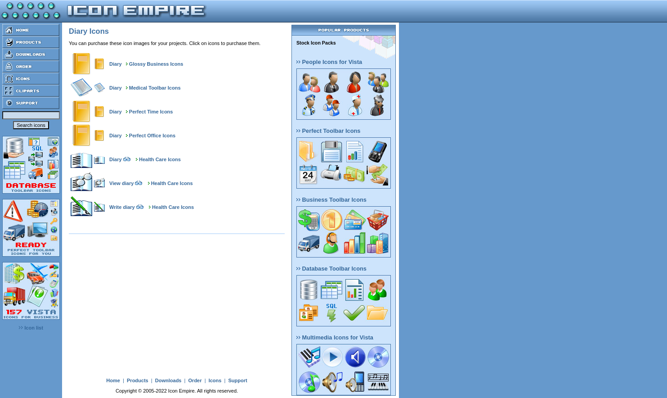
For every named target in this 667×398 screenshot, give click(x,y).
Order (195, 380)
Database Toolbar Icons (331, 268)
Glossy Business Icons (156, 64)
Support (237, 380)
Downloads (168, 380)
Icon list (31, 327)
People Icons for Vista (329, 62)
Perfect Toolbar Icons (328, 130)
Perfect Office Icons (152, 135)
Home (113, 380)
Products (137, 380)
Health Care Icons (160, 159)
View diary (121, 183)
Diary (115, 64)
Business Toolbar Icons (331, 199)
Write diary (122, 207)
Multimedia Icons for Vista (334, 337)
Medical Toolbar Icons (155, 87)
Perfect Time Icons (151, 111)
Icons (215, 380)
